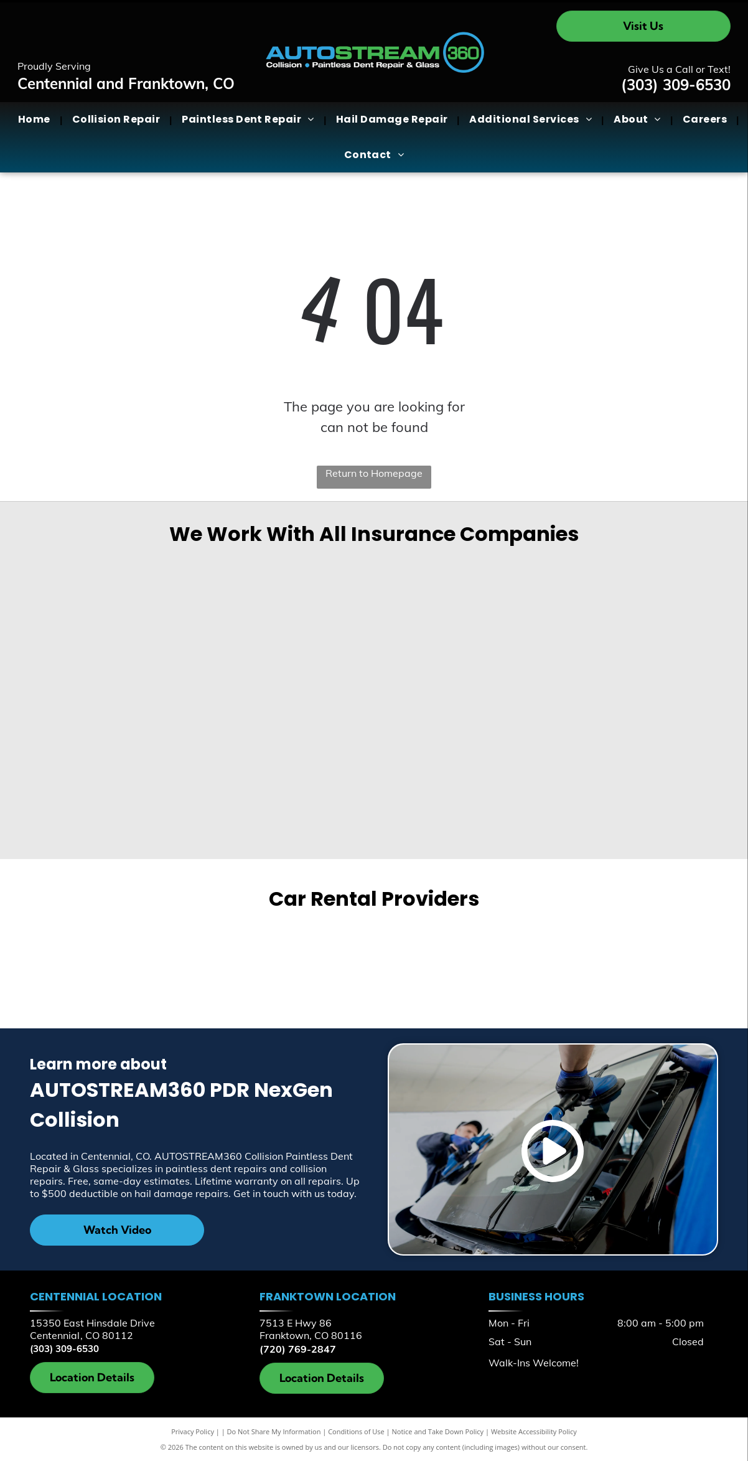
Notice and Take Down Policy (438, 1431)
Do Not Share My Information (274, 1431)
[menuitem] (36, 119)
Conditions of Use (356, 1431)
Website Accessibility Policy (534, 1431)
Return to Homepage (374, 473)
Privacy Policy (192, 1431)
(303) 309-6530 (676, 84)
